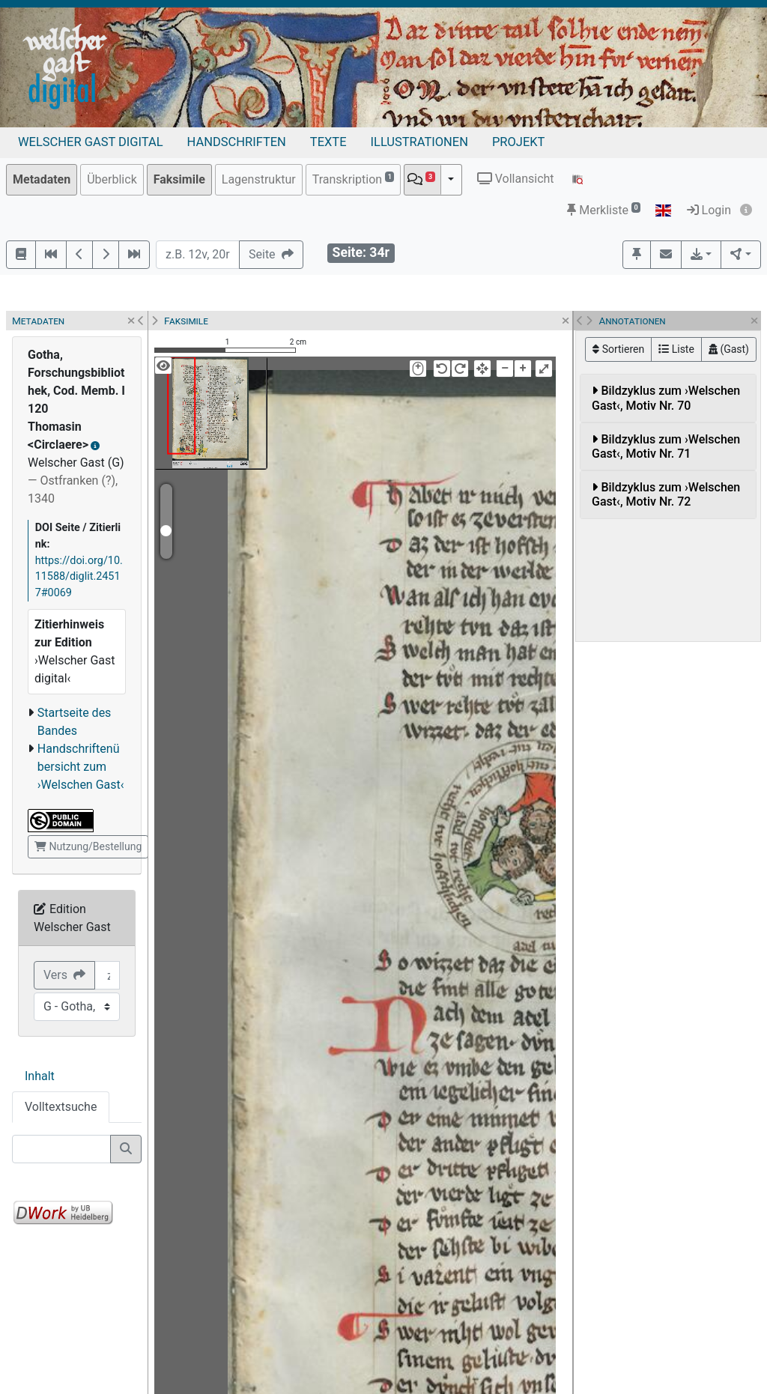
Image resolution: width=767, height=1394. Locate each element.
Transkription (353, 179)
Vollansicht (515, 179)
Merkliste (603, 210)
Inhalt (40, 1076)
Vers (64, 975)
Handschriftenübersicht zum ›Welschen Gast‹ (80, 767)
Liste (676, 349)
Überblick (112, 179)
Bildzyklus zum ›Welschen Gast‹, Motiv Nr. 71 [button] (666, 446)
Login (709, 210)
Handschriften (236, 142)
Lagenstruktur (259, 179)
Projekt (518, 142)
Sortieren (618, 349)
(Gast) (729, 349)
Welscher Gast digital (90, 142)
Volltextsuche (61, 1107)
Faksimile (179, 179)
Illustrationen (419, 142)
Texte (328, 142)
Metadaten (41, 179)
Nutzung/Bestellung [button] (88, 846)
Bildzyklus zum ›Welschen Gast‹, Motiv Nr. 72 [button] (666, 494)
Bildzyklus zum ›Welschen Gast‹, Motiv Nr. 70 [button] (666, 398)
